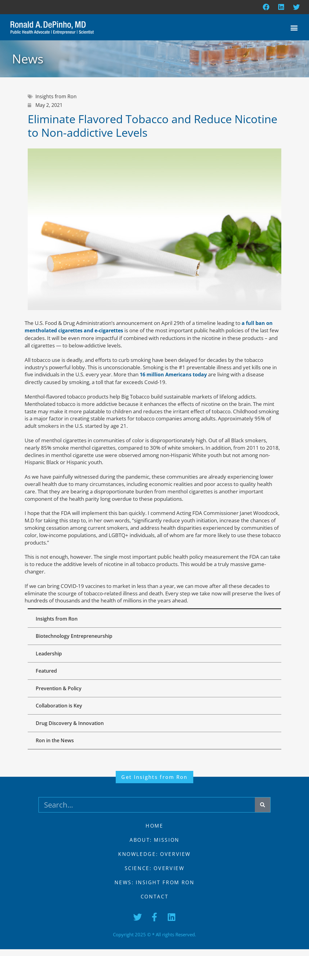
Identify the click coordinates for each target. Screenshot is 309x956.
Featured (47, 674)
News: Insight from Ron (154, 889)
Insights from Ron (58, 619)
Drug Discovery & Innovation (71, 728)
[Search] (262, 811)
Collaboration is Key (60, 710)
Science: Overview (154, 875)
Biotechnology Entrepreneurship (75, 637)
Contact (154, 903)
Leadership (50, 656)
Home (154, 832)
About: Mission (154, 846)
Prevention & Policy (60, 692)
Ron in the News (56, 746)
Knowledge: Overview (154, 860)
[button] (294, 28)
